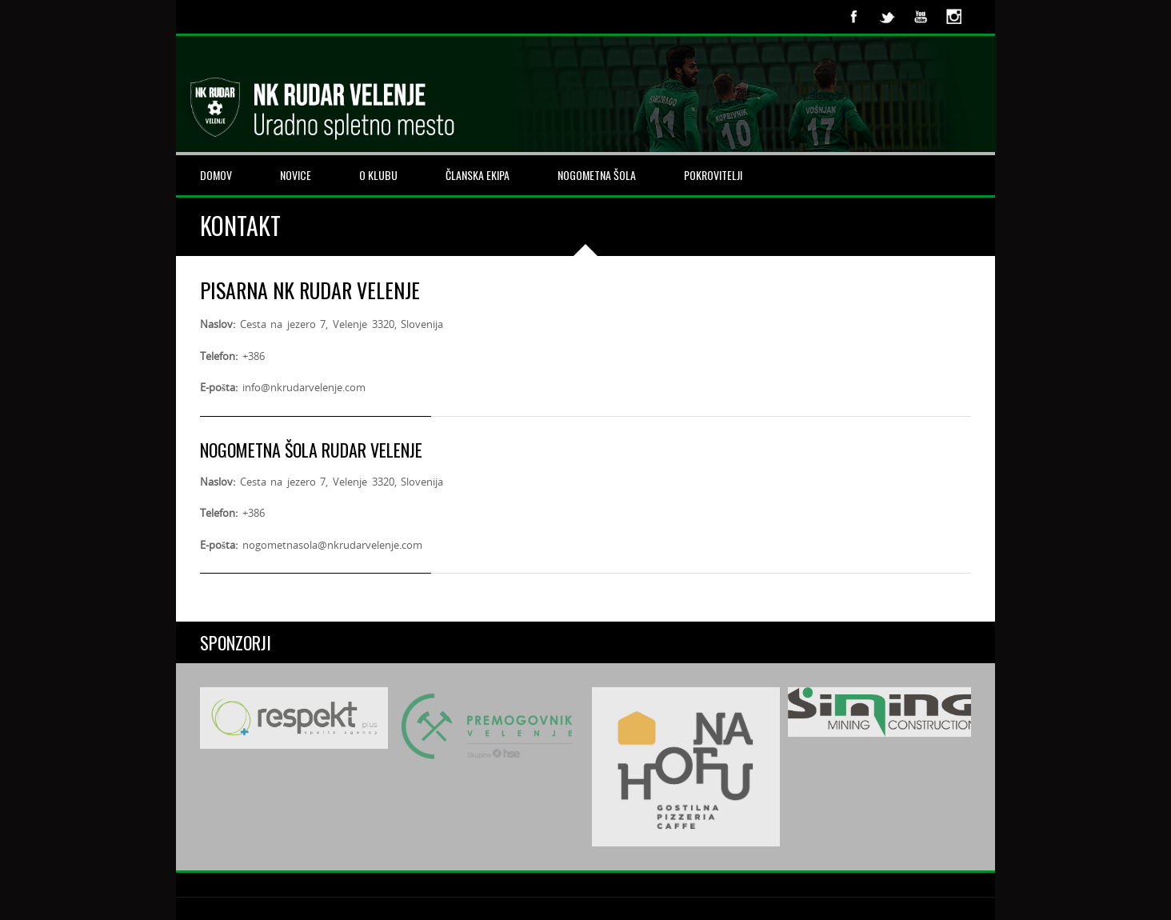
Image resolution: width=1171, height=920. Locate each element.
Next (950, 766)
